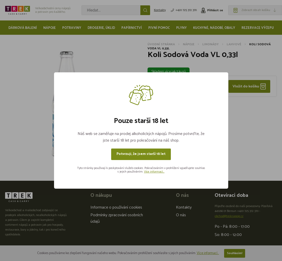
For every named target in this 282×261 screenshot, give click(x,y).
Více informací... (154, 171)
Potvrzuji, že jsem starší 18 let (141, 154)
